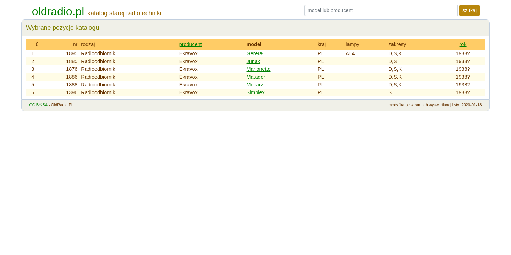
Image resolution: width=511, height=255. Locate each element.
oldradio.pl (58, 11)
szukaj (469, 10)
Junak (253, 61)
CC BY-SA (38, 105)
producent (190, 44)
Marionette (259, 69)
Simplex (256, 92)
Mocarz (255, 84)
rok (463, 44)
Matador (256, 77)
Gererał (255, 53)
